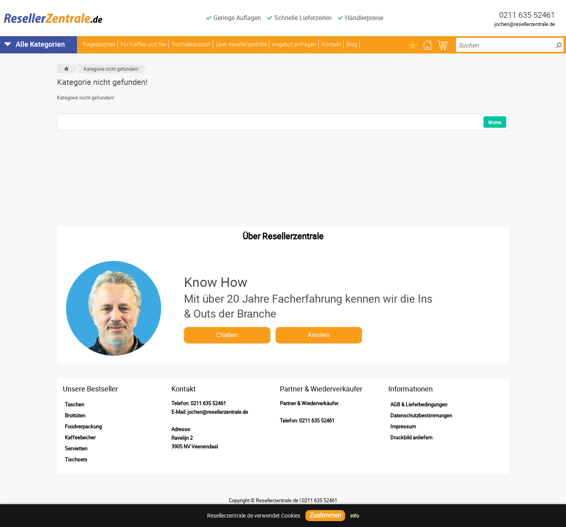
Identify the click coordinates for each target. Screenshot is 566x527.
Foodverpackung (83, 426)
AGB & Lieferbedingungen (418, 404)
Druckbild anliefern (411, 437)
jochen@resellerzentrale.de (524, 24)
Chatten (227, 335)
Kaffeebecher (80, 437)
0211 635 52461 (208, 403)
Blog (351, 44)
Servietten (76, 448)
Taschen (74, 404)
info (354, 515)
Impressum (403, 426)
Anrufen (318, 335)
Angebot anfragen (294, 44)
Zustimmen (325, 515)
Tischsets (76, 459)
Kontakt (331, 44)
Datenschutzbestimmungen (421, 415)
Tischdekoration (191, 44)
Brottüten (75, 415)
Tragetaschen (99, 44)
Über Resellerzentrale (241, 44)
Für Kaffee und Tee (143, 44)
